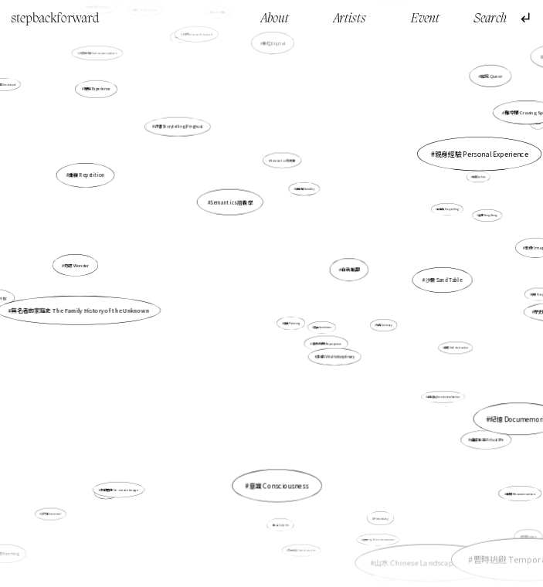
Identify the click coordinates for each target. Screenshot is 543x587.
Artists (350, 19)
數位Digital (274, 43)
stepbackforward (55, 19)
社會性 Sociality (304, 189)
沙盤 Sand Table (443, 280)
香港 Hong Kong (488, 215)
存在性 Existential (51, 513)
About (275, 19)
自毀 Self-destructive (456, 347)
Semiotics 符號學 (282, 160)
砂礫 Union (528, 536)
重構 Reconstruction (520, 492)
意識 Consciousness (279, 485)
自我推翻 (350, 269)
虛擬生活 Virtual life (487, 440)
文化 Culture (107, 492)
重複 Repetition (87, 175)
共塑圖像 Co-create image (119, 489)
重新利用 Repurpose (326, 343)
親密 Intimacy (384, 325)
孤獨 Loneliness (322, 327)
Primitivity (381, 519)
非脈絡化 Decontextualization (443, 397)
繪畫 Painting (291, 323)
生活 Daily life (281, 525)
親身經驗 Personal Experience (481, 153)
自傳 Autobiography (448, 566)
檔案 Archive (478, 176)
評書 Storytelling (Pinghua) (178, 127)
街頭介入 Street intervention (378, 539)
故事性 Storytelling (447, 209)
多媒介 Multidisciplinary (335, 357)
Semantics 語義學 (231, 201)
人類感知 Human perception (98, 53)
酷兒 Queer (491, 76)
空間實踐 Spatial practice (302, 549)
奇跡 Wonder (77, 265)
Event (425, 19)
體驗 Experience (98, 89)
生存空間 (385, 572)
